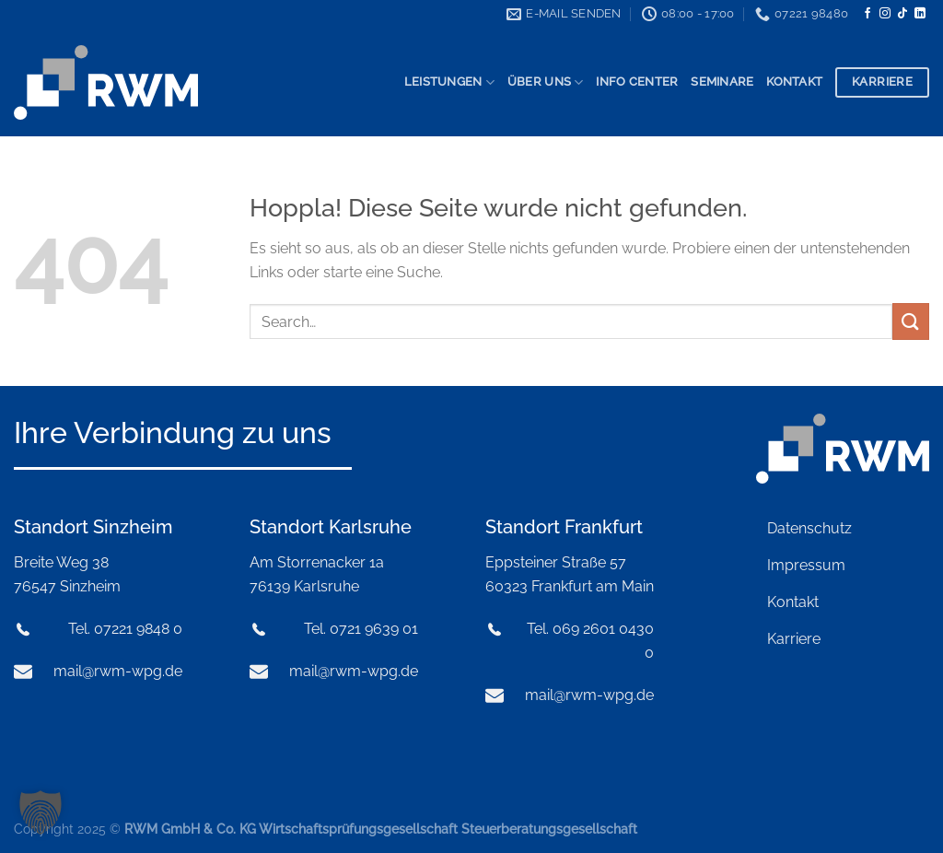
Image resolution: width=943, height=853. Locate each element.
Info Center (637, 81)
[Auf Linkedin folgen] (920, 13)
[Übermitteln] (910, 321)
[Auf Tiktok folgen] (902, 13)
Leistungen (449, 82)
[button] (40, 812)
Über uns (545, 82)
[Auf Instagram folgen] (885, 13)
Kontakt (794, 81)
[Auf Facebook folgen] (867, 13)
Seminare (722, 81)
